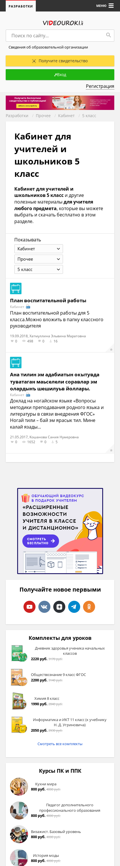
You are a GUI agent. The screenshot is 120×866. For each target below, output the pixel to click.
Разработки (21, 6)
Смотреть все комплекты (60, 743)
